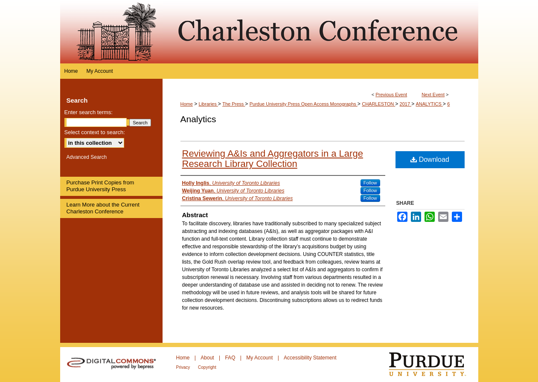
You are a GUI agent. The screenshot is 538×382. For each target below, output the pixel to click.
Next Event (433, 94)
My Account (260, 358)
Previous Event (391, 94)
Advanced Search (87, 157)
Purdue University (432, 364)
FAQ (230, 358)
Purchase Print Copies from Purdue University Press (100, 185)
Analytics (198, 119)
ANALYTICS (429, 103)
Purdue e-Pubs (320, 31)
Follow (370, 182)
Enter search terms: (88, 112)
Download (429, 159)
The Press (233, 103)
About (208, 358)
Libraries (208, 103)
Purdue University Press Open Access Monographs (304, 103)
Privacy (184, 367)
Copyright (207, 367)
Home (186, 103)
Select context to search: (94, 132)
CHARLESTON (378, 103)
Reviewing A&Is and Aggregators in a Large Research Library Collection (272, 158)
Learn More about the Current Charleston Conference (103, 208)
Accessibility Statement (310, 358)
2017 (406, 103)
